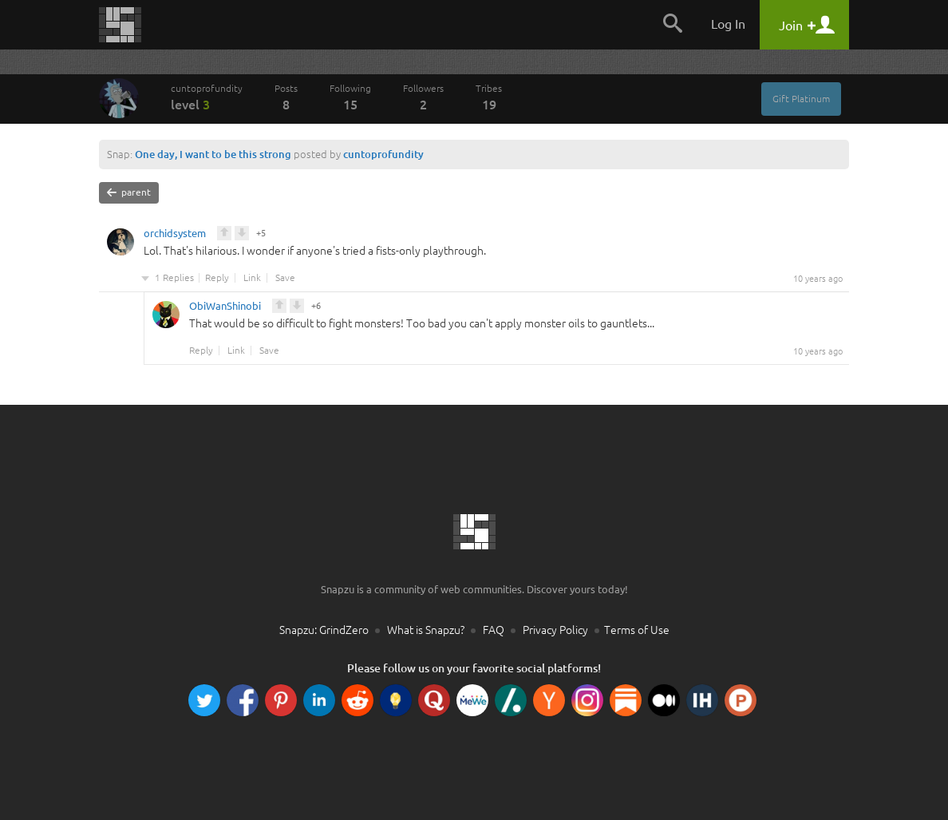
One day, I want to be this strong (213, 154)
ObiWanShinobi (225, 308)
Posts (286, 97)
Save (285, 278)
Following (350, 97)
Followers (423, 97)
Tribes (489, 97)
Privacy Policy (555, 630)
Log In (728, 24)
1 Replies (174, 278)
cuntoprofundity (207, 97)
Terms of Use (637, 630)
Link (252, 278)
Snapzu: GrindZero (324, 630)
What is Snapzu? (425, 630)
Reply (217, 278)
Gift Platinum (801, 98)
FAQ (493, 630)
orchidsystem (175, 235)
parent (129, 192)
